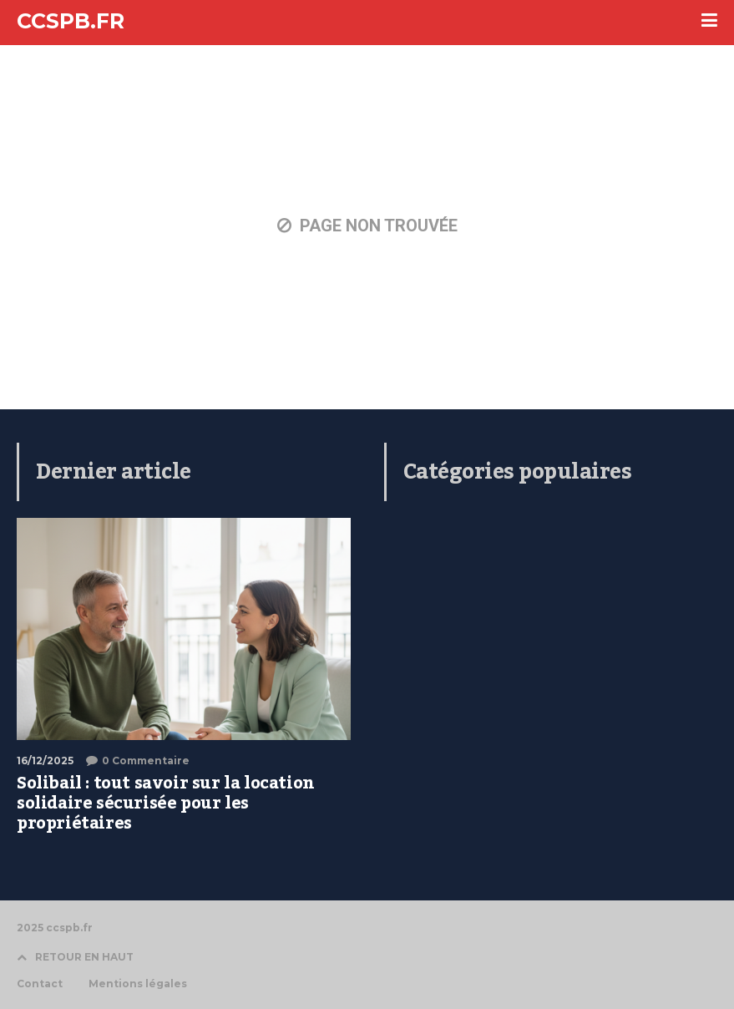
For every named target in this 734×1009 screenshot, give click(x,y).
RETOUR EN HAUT (75, 957)
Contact (40, 984)
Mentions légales (138, 984)
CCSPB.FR (70, 20)
